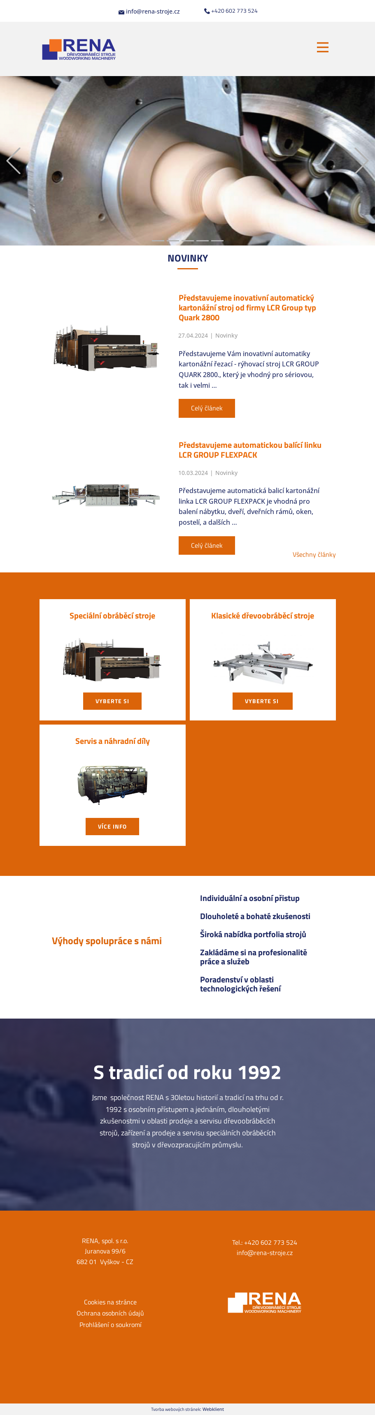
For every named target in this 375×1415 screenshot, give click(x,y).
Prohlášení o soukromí (110, 1324)
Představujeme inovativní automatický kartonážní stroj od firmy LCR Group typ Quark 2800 (247, 307)
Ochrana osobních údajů (110, 1313)
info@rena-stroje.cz (149, 11)
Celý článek (207, 408)
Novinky (226, 335)
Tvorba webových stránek (175, 1409)
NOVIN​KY (188, 257)
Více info (112, 826)
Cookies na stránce (110, 1302)
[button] (13, 161)
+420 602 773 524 (231, 10)
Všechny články (314, 554)
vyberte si (112, 701)
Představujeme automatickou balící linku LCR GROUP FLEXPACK (250, 449)
